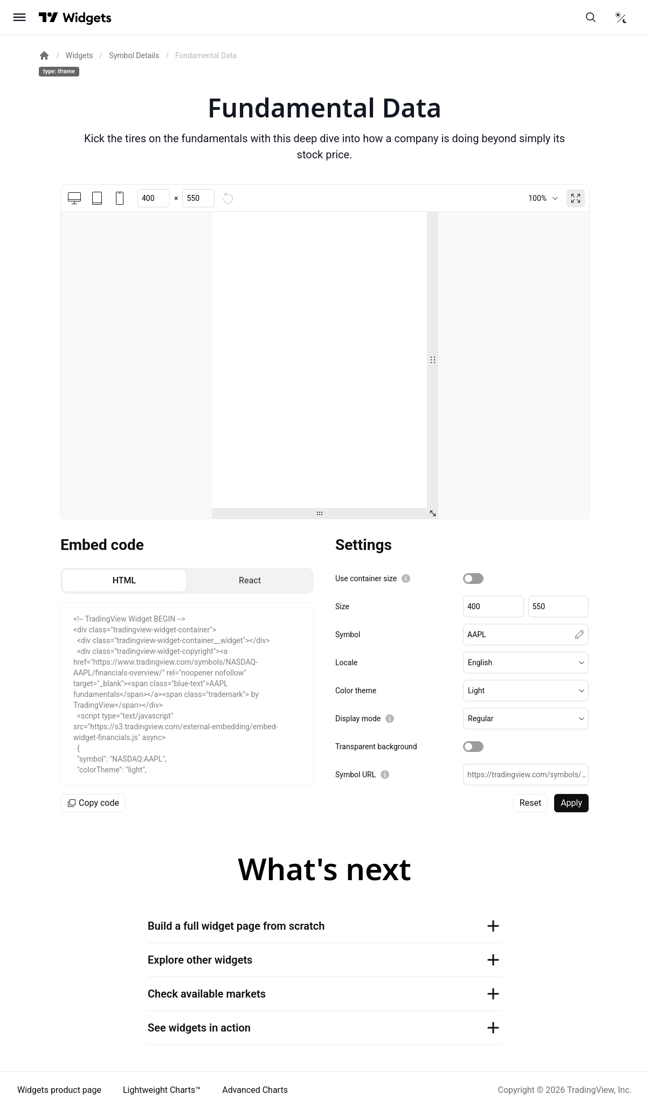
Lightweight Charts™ (162, 1090)
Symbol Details (134, 55)
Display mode (358, 718)
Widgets (79, 55)
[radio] (124, 580)
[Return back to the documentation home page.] (44, 55)
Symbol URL (355, 774)
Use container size (366, 578)
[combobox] (543, 198)
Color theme (355, 690)
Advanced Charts (255, 1090)
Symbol (347, 634)
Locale (346, 662)
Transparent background (376, 746)
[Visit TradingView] (48, 17)
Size (342, 606)
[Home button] (87, 17)
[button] (526, 662)
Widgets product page (59, 1090)
